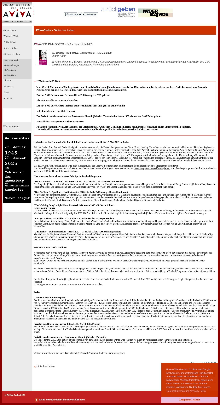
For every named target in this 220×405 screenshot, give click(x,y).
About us (7, 98)
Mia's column (9, 70)
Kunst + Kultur (10, 48)
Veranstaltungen (11, 65)
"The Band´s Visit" (137, 187)
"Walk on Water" (98, 187)
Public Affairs (9, 42)
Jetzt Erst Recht (11, 60)
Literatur (7, 80)
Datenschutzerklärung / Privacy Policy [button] (186, 391)
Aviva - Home (9, 30)
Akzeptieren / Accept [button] (189, 400)
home (82, 400)
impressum (60, 400)
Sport (6, 92)
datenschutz (72, 400)
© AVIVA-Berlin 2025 (15, 395)
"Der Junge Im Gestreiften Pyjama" (152, 168)
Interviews (8, 86)
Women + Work (10, 36)
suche (42, 400)
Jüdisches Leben (11, 54)
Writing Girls (9, 75)
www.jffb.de (209, 271)
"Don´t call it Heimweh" (45, 155)
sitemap (50, 400)
